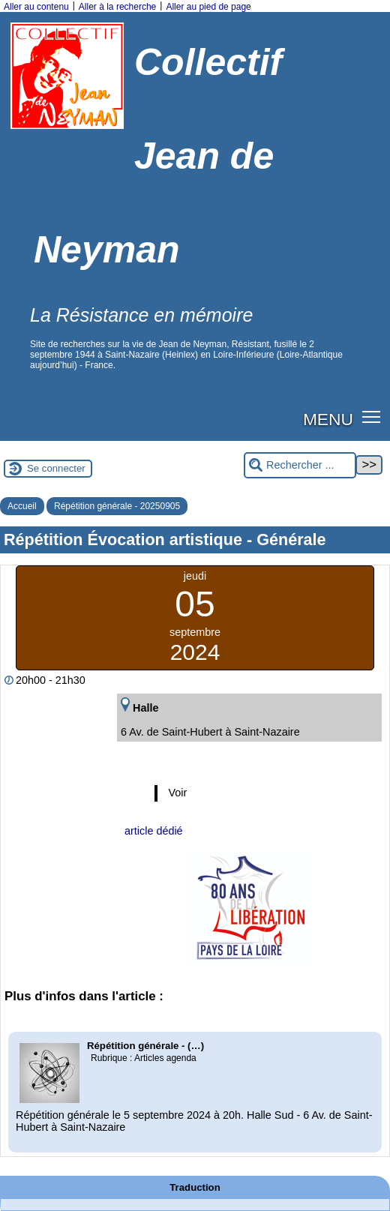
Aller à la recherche (117, 6)
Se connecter (56, 468)
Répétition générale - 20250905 (117, 506)
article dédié (153, 831)
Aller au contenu (36, 6)
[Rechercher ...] (300, 465)
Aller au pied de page (208, 6)
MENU (328, 419)
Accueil (22, 506)
